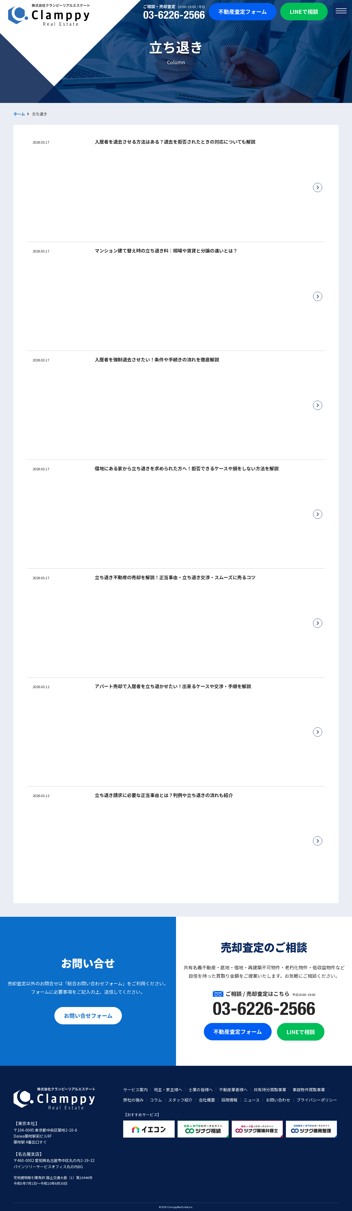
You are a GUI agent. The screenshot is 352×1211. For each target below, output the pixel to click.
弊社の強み (133, 1100)
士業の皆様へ (200, 1089)
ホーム (19, 113)
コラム (156, 1100)
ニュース (252, 1100)
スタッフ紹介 (180, 1100)
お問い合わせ (278, 1100)
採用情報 (229, 1100)
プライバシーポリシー (316, 1100)
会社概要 (207, 1100)
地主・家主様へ (168, 1089)
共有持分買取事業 (270, 1089)
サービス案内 (135, 1089)
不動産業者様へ (233, 1089)
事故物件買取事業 (308, 1089)
